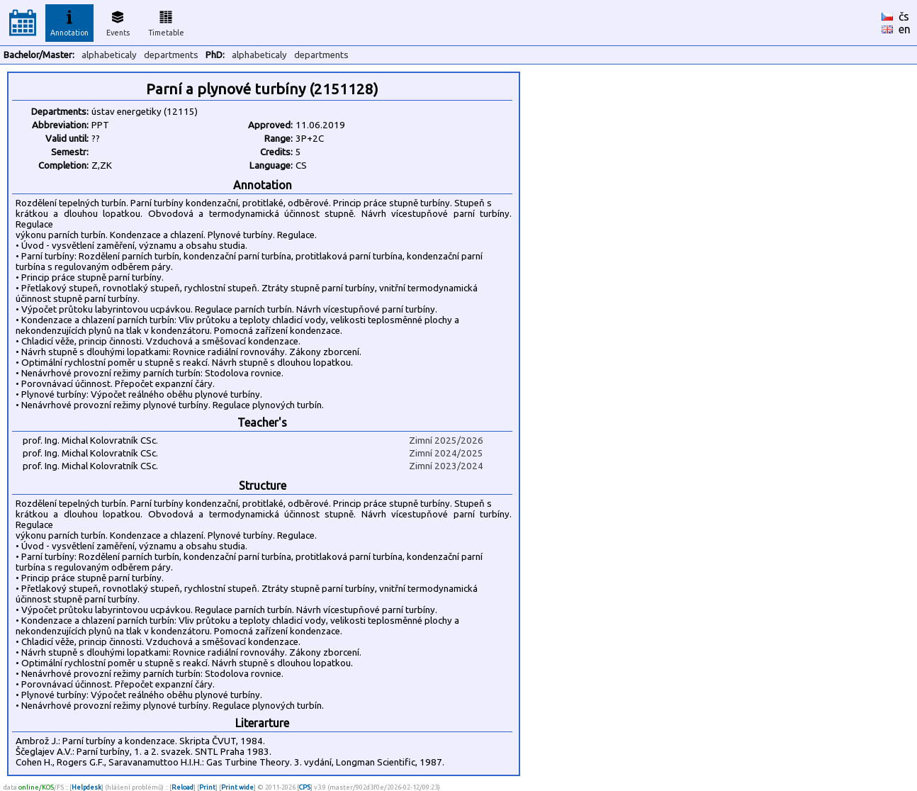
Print (207, 787)
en (905, 29)
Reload (182, 787)
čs (904, 16)
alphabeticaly (109, 55)
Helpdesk (86, 787)
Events (118, 21)
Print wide (237, 787)
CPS (304, 787)
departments (171, 55)
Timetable (166, 21)
